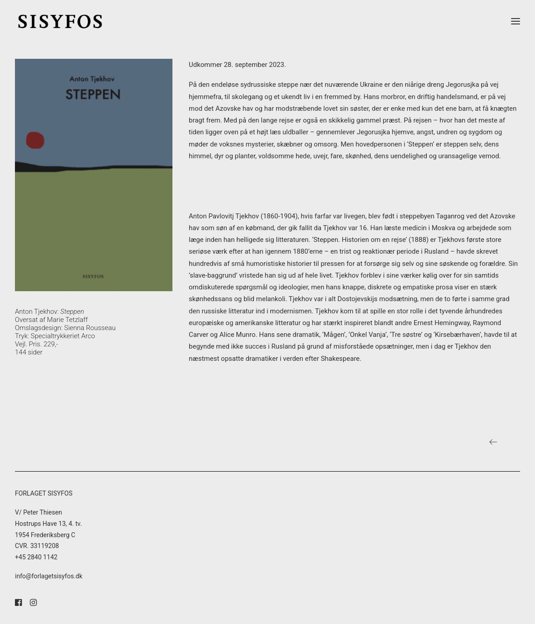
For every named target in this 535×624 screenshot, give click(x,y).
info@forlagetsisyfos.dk (48, 576)
